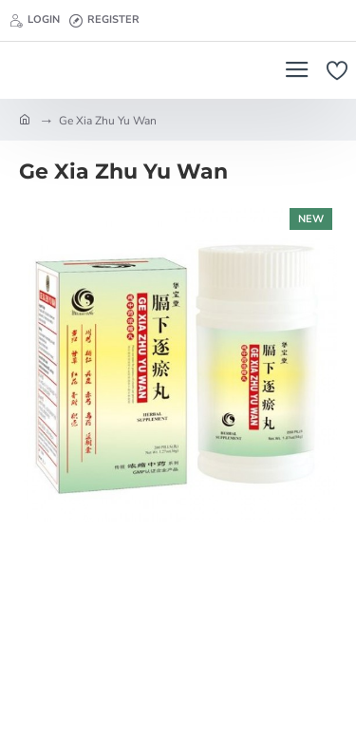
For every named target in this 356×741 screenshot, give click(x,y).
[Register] (104, 21)
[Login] (35, 21)
